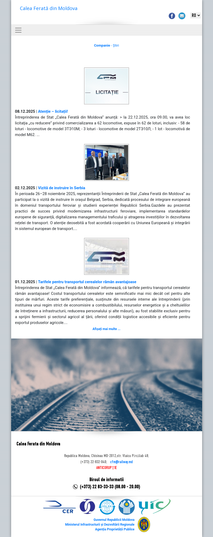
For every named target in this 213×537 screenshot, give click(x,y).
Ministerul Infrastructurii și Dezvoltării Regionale (99, 524)
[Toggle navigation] (18, 30)
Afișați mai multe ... (106, 329)
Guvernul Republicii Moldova (114, 520)
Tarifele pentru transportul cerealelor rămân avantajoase (87, 281)
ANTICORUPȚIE (106, 468)
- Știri (106, 45)
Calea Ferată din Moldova (48, 8)
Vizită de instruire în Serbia (61, 188)
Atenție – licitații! (53, 111)
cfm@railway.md (121, 462)
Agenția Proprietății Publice (114, 529)
